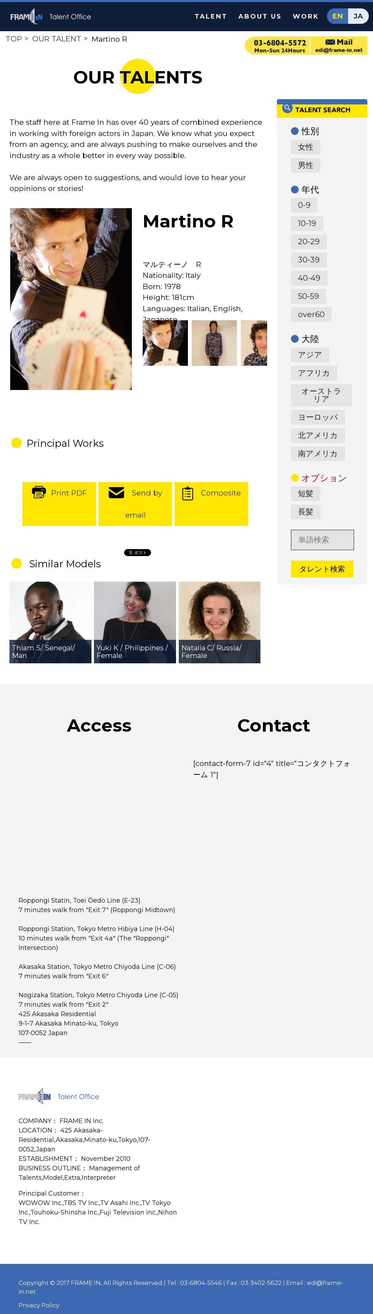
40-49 (309, 278)
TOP (14, 38)
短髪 (305, 493)
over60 (311, 314)
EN (337, 16)
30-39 (309, 260)
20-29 (309, 241)
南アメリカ (318, 453)
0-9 (304, 205)
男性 (305, 165)
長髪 (305, 511)
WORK (306, 16)
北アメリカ (318, 435)
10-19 (307, 223)
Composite (221, 492)
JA (358, 16)
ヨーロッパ (318, 417)
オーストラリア (321, 395)
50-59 (308, 296)
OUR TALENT (56, 38)
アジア (310, 355)
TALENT (211, 16)
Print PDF (69, 492)
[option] (71, 299)
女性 (305, 147)
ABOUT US (260, 16)
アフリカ (314, 373)
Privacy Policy (39, 1305)
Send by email (143, 503)
